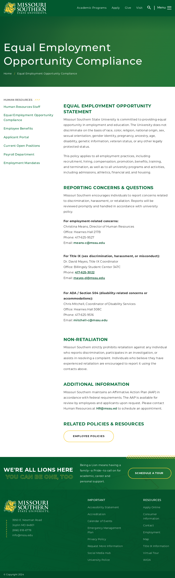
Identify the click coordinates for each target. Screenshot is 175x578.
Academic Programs (91, 7)
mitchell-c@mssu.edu (90, 320)
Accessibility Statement (103, 507)
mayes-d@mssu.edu (89, 278)
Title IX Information (156, 546)
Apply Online (151, 507)
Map (146, 539)
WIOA (147, 560)
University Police (99, 560)
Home (8, 73)
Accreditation (97, 514)
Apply (116, 7)
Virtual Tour (151, 553)
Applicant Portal (16, 137)
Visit (139, 7)
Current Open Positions (22, 146)
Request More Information (105, 546)
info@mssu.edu (22, 535)
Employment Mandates (22, 163)
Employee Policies (88, 436)
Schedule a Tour (149, 473)
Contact (148, 525)
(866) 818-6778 (21, 530)
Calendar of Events (100, 521)
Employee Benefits (18, 128)
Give (128, 7)
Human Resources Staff (22, 107)
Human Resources (18, 100)
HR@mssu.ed (107, 408)
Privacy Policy (97, 539)
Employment (151, 532)
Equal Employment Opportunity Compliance (28, 118)
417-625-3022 (85, 272)
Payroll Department (19, 154)
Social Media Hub (99, 553)
